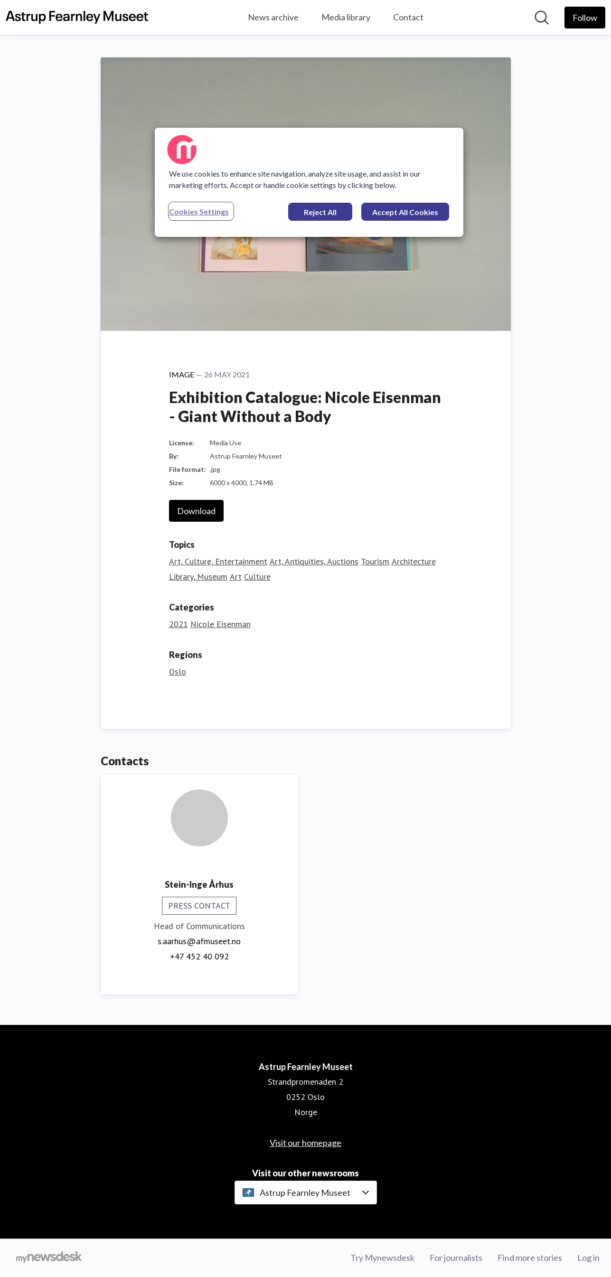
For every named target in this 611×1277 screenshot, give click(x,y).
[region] (309, 182)
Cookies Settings (199, 211)
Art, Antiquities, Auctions (314, 561)
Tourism (375, 561)
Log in (588, 1257)
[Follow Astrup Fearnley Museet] (584, 17)
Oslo (177, 671)
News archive (273, 17)
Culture (257, 576)
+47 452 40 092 (199, 956)
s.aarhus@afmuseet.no (199, 941)
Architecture (414, 561)
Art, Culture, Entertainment (218, 561)
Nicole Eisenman (220, 624)
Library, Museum (198, 576)
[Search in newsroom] (541, 17)
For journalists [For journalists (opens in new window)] (456, 1257)
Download (196, 511)
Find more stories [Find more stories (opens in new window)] (530, 1257)
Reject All (320, 211)
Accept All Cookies (405, 211)
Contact (408, 17)
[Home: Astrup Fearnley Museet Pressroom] (77, 17)
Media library (345, 17)
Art (236, 576)
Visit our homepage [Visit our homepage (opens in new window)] (305, 1142)
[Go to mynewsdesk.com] (49, 1258)
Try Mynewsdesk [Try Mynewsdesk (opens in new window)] (382, 1257)
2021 (178, 624)
